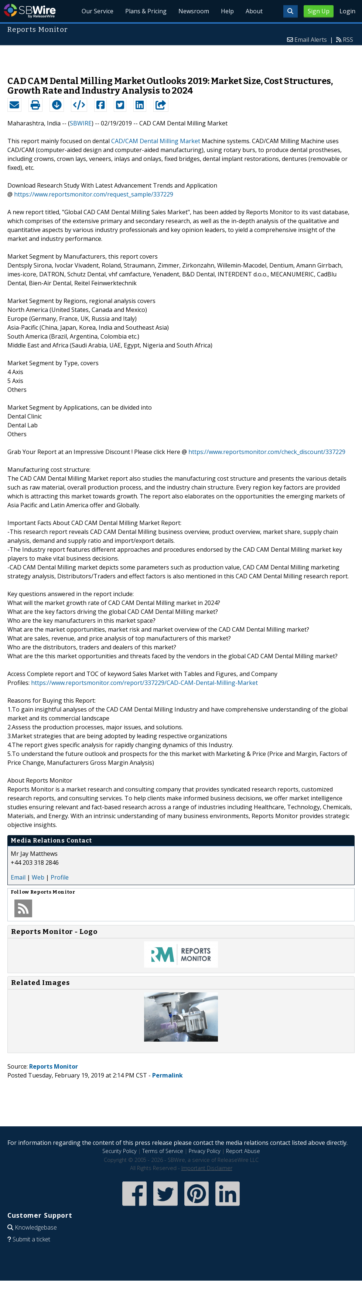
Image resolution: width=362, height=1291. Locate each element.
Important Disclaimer (206, 1167)
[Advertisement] (181, 57)
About (254, 11)
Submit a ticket (31, 1239)
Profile (60, 877)
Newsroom (193, 11)
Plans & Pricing (146, 11)
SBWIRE (81, 123)
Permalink (167, 1075)
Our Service (97, 11)
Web (38, 877)
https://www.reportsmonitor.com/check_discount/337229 (266, 452)
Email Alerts (310, 40)
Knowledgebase (36, 1227)
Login (347, 11)
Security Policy (119, 1150)
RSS (348, 40)
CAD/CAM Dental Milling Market (155, 141)
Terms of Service (162, 1150)
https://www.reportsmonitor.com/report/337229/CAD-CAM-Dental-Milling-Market (144, 683)
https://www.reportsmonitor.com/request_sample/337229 (93, 194)
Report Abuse (243, 1150)
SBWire (30, 11)
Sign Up (318, 11)
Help (227, 11)
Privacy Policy (205, 1150)
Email (18, 877)
